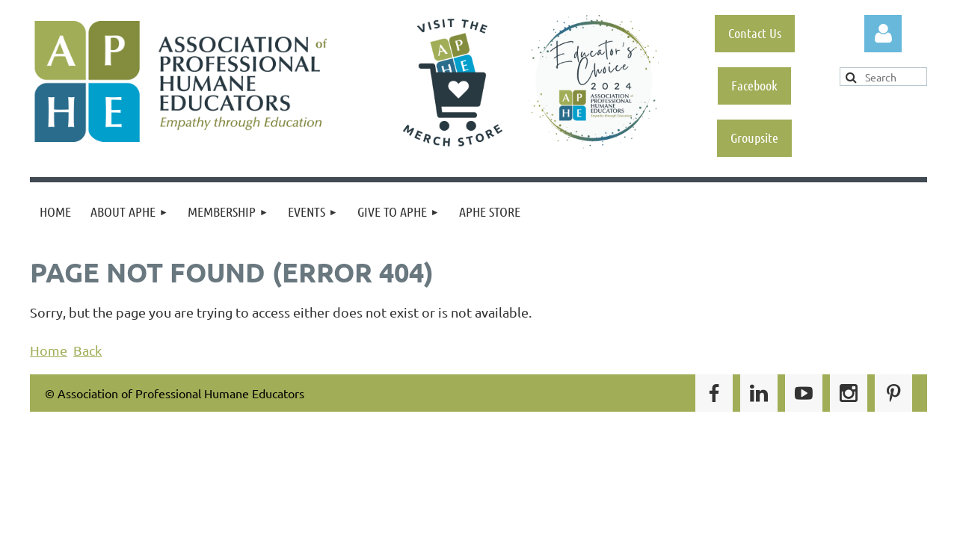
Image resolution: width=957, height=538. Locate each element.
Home (48, 350)
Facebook (754, 85)
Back (87, 350)
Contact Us (754, 33)
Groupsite (754, 137)
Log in (883, 33)
